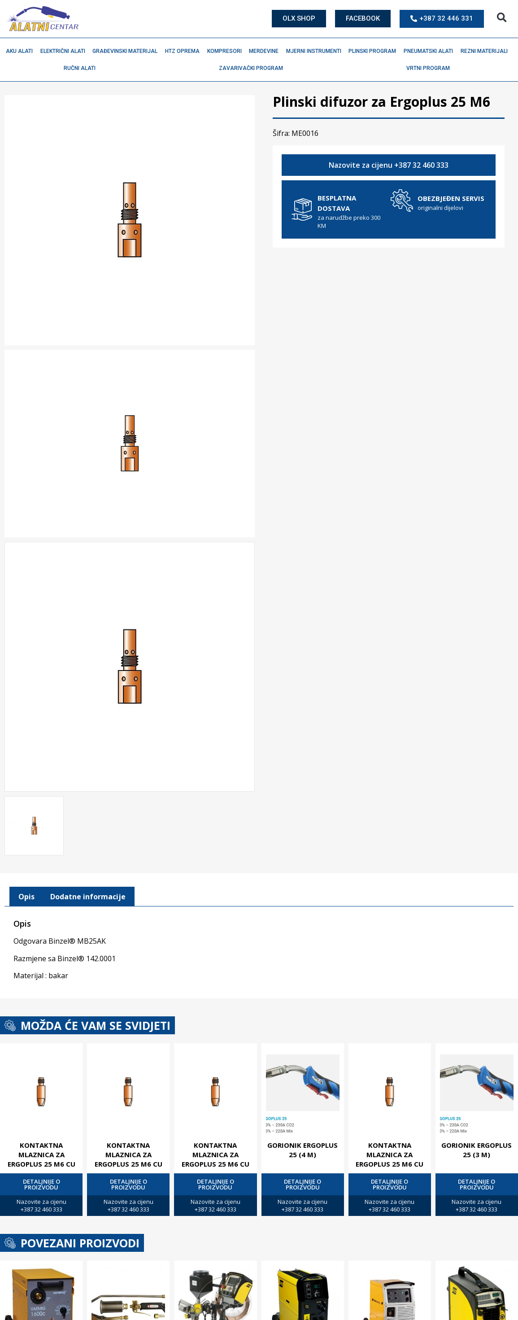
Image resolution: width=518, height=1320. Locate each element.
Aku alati (21, 51)
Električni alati (65, 51)
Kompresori (226, 51)
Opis (26, 895)
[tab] (26, 895)
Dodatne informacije (88, 895)
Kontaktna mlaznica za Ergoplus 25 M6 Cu (41, 1153)
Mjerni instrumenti (316, 51)
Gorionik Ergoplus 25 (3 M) (476, 1148)
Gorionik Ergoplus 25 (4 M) (302, 1148)
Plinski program (374, 51)
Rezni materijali (486, 51)
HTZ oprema (184, 51)
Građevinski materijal (127, 51)
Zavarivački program (253, 68)
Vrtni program (430, 68)
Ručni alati (82, 68)
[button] (501, 17)
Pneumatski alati (430, 51)
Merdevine (266, 51)
